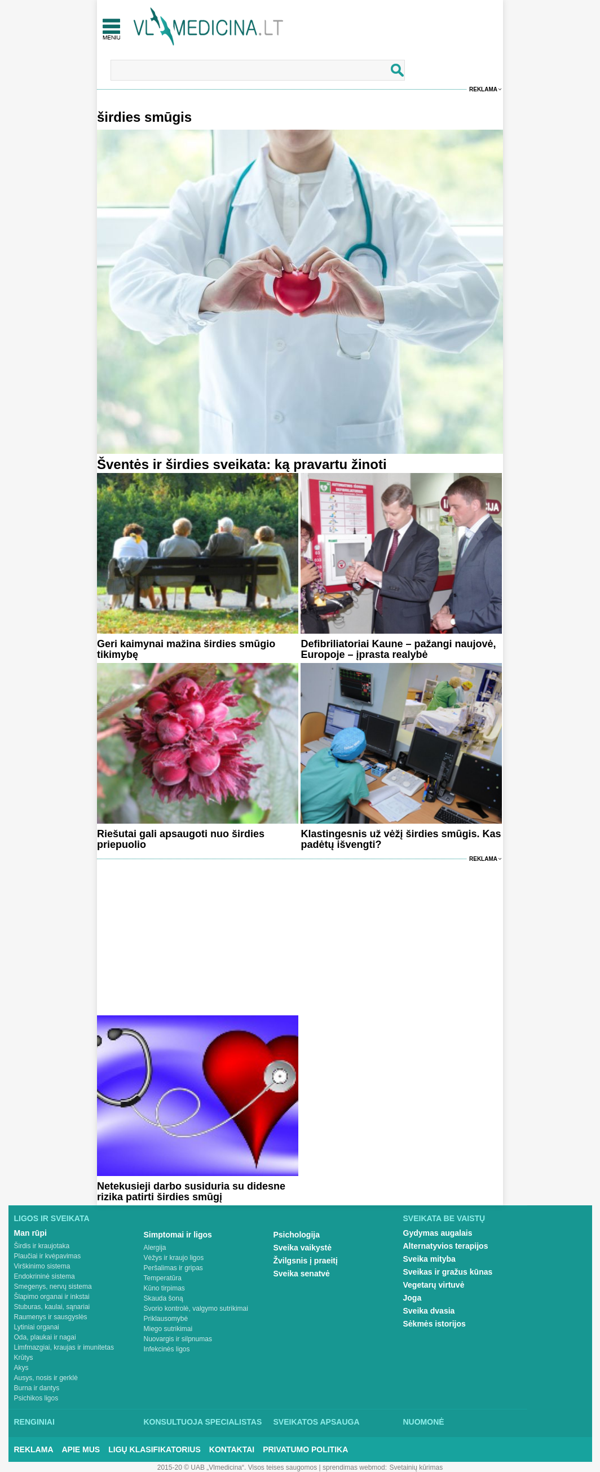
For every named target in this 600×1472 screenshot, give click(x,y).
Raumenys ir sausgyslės (50, 1317)
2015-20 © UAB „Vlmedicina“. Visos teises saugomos (237, 1467)
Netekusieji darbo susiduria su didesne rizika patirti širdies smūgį (191, 1192)
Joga (412, 1297)
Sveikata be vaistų (444, 1218)
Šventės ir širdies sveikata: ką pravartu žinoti (242, 464)
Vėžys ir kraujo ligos (174, 1258)
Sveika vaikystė (302, 1247)
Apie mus (81, 1449)
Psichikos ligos (36, 1398)
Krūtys (23, 1358)
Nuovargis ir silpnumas (178, 1339)
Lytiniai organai (36, 1327)
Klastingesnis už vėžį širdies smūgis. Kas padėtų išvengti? (401, 839)
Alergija (155, 1248)
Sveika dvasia (429, 1310)
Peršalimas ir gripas (173, 1268)
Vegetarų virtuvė (434, 1284)
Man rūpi (30, 1232)
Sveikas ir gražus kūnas (448, 1271)
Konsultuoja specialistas (203, 1421)
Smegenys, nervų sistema (53, 1286)
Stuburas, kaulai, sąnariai (52, 1307)
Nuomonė (423, 1421)
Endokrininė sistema (44, 1276)
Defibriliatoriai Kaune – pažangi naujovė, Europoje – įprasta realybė (398, 649)
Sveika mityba (429, 1258)
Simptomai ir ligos (178, 1234)
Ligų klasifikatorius (154, 1449)
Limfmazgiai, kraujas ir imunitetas (64, 1347)
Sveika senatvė (301, 1273)
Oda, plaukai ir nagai (45, 1337)
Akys (21, 1368)
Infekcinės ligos (167, 1349)
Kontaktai (231, 1449)
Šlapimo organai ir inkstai (52, 1297)
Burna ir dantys (37, 1388)
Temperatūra (163, 1278)
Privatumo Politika (305, 1449)
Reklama (483, 89)
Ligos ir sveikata (52, 1218)
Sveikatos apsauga (316, 1421)
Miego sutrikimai (168, 1329)
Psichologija (296, 1234)
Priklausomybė (166, 1319)
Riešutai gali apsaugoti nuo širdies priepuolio (180, 839)
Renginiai (34, 1421)
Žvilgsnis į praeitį (305, 1260)
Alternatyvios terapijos (445, 1245)
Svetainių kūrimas (416, 1467)
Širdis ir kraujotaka (42, 1246)
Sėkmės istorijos (434, 1323)
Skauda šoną (163, 1298)
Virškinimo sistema (42, 1266)
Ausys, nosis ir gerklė (46, 1378)
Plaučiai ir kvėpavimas (47, 1256)
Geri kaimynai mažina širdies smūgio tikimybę (186, 649)
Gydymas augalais (438, 1232)
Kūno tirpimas (164, 1288)
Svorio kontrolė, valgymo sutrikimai (196, 1308)
